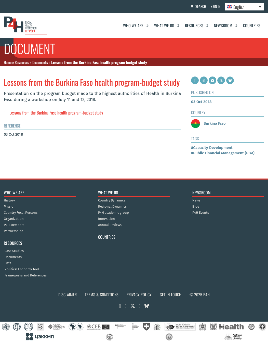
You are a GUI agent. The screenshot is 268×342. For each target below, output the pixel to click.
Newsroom (223, 25)
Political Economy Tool (22, 269)
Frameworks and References (26, 275)
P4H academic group (113, 212)
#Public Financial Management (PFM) (222, 153)
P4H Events (200, 212)
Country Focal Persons (20, 212)
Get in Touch (170, 295)
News (196, 200)
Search (199, 6)
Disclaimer (67, 295)
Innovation (106, 219)
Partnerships (13, 231)
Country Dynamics (111, 200)
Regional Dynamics (112, 206)
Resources (194, 25)
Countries (251, 25)
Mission (10, 206)
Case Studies (14, 251)
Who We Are (133, 25)
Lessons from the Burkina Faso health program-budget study (56, 112)
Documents (40, 62)
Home (7, 62)
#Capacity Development (212, 147)
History (9, 200)
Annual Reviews (110, 225)
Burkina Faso (208, 123)
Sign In (214, 6)
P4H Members (14, 225)
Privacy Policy (139, 295)
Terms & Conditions (101, 295)
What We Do (164, 25)
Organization (14, 219)
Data (8, 263)
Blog (195, 206)
